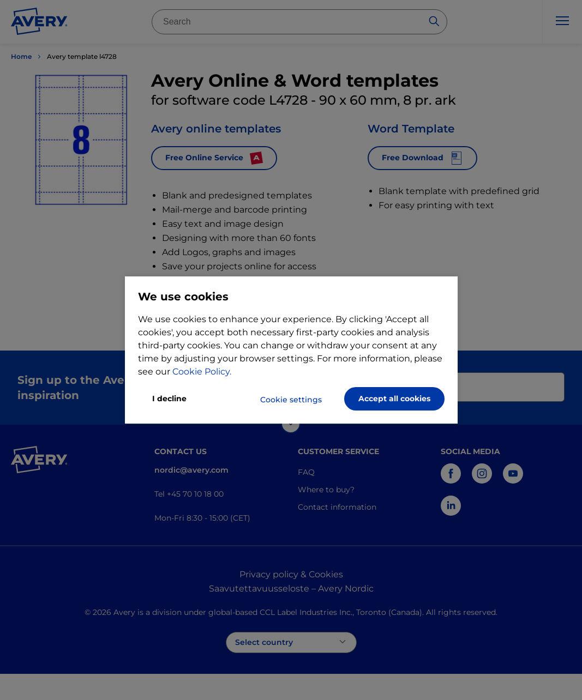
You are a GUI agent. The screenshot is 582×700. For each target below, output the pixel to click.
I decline (169, 398)
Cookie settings (291, 400)
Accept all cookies (394, 398)
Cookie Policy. (201, 371)
